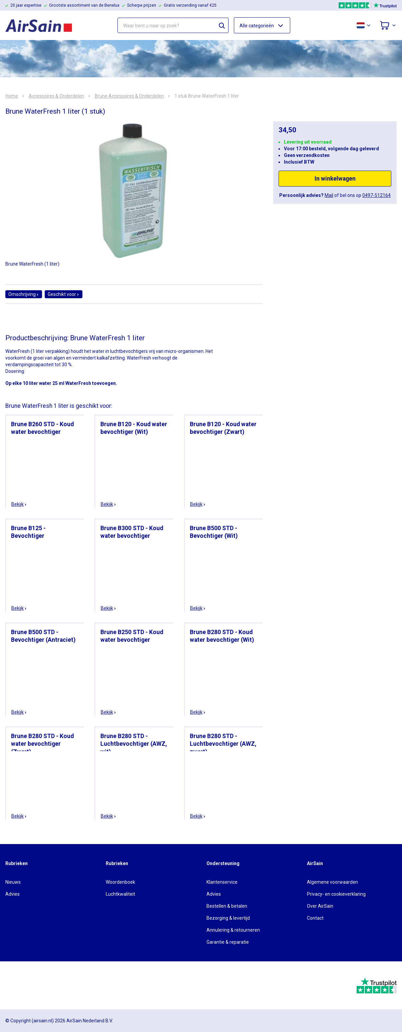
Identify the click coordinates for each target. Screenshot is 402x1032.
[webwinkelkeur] (23, 985)
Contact (315, 918)
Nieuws (13, 882)
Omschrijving (23, 294)
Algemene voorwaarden (332, 882)
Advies (12, 894)
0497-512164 (376, 195)
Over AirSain (320, 906)
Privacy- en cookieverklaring (336, 894)
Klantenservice (222, 882)
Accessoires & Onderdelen (56, 96)
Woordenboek (120, 882)
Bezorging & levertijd (228, 918)
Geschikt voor (63, 294)
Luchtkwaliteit (120, 894)
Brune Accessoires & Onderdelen (129, 96)
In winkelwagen (335, 178)
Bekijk (19, 504)
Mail (329, 195)
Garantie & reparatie (228, 942)
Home (11, 96)
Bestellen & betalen (227, 906)
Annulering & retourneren (233, 930)
